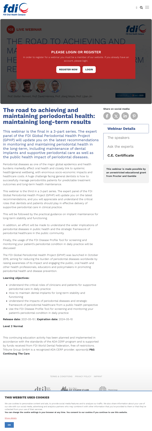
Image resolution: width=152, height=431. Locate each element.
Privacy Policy (83, 376)
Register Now (68, 69)
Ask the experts (120, 146)
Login (89, 69)
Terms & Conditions (61, 376)
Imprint (98, 376)
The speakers (118, 138)
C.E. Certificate (120, 155)
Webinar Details (121, 129)
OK (9, 425)
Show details (11, 418)
